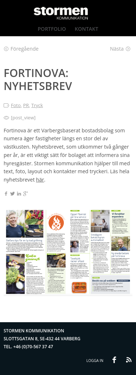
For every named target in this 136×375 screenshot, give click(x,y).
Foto (16, 105)
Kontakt (86, 28)
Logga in (94, 360)
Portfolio (52, 28)
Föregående (21, 48)
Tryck (37, 105)
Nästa (120, 48)
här (40, 179)
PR (26, 105)
